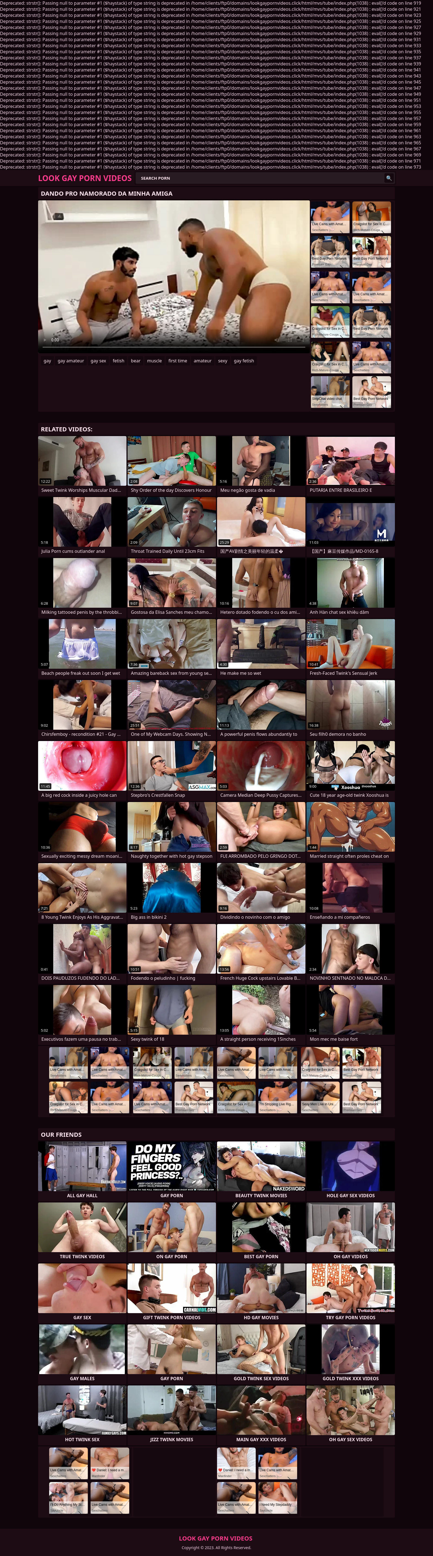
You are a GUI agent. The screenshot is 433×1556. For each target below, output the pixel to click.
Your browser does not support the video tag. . (174, 276)
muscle (154, 361)
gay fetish (244, 361)
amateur (203, 361)
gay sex (98, 361)
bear (135, 361)
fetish (118, 361)
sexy (222, 361)
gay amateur (71, 361)
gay (47, 361)
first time (177, 361)
